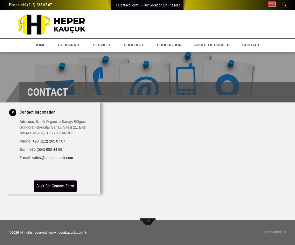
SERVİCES (102, 45)
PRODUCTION (169, 45)
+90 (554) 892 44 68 (46, 149)
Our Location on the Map (162, 5)
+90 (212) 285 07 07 (36, 5)
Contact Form (128, 5)
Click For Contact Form (55, 186)
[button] (273, 4)
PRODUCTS (134, 45)
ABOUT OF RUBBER (212, 45)
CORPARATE (69, 45)
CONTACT (251, 45)
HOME (39, 45)
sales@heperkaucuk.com (52, 158)
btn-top (148, 222)
